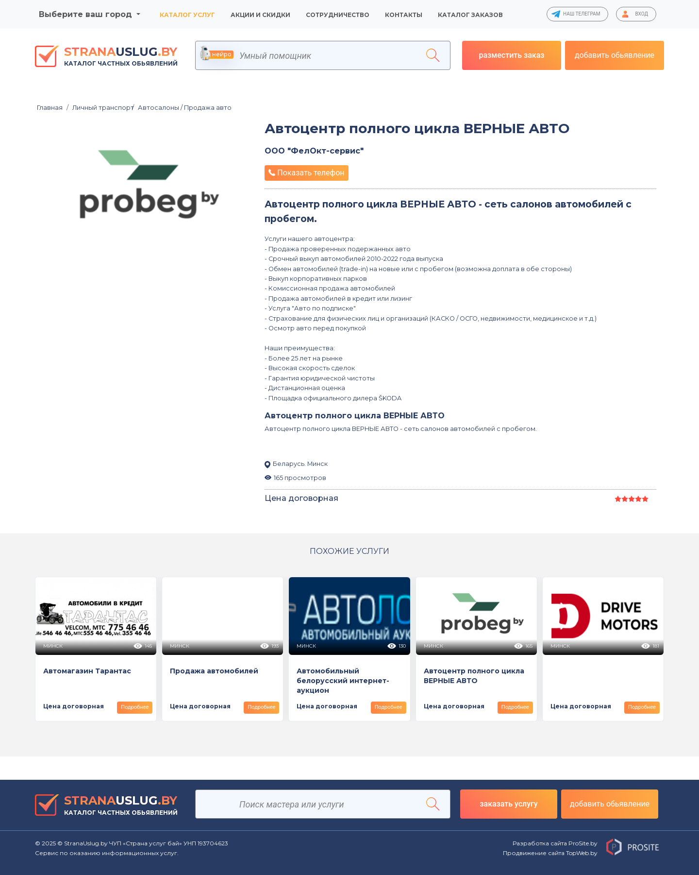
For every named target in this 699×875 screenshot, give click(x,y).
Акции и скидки (260, 14)
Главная (50, 107)
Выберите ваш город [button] (86, 14)
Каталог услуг (187, 14)
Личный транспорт (100, 107)
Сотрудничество (337, 14)
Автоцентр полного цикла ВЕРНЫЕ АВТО (417, 128)
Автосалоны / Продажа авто (182, 107)
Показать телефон (306, 172)
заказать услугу (508, 803)
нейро (217, 55)
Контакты (403, 14)
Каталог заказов (470, 14)
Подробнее (135, 707)
